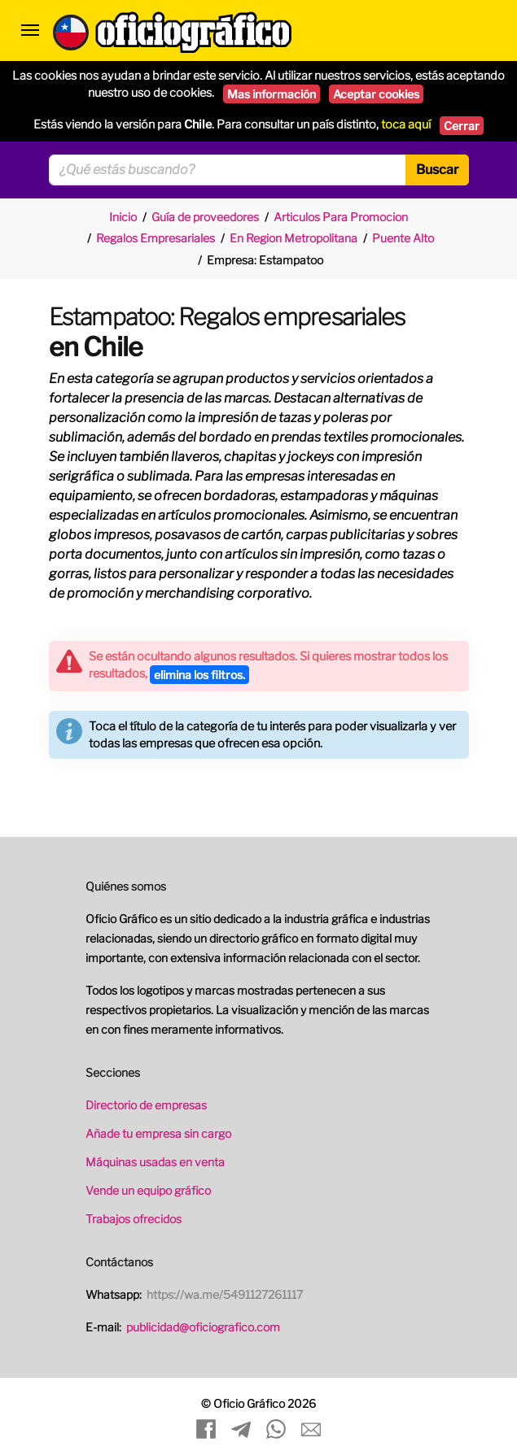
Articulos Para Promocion (341, 217)
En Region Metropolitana (293, 238)
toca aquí (406, 124)
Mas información (271, 94)
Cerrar (462, 126)
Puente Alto (403, 238)
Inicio (123, 217)
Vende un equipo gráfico (148, 1190)
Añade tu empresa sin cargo (158, 1133)
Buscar (437, 169)
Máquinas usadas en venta (155, 1162)
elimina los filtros (199, 675)
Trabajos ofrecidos (133, 1219)
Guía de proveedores (205, 217)
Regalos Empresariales (155, 238)
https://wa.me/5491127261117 (225, 1294)
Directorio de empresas (146, 1105)
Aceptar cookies (376, 94)
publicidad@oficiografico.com (203, 1327)
